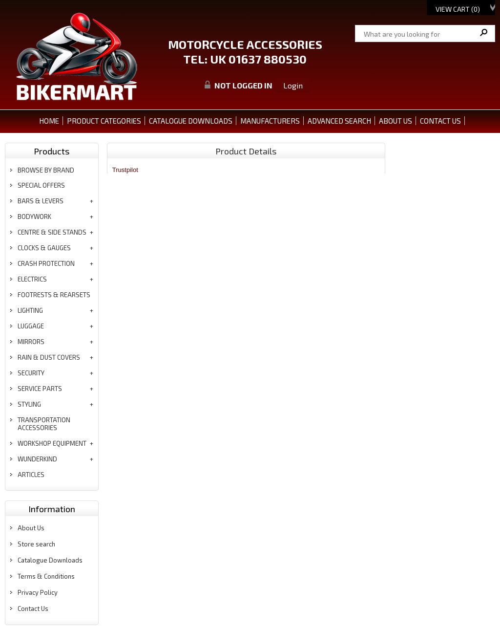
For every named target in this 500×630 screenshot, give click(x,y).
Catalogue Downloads (50, 560)
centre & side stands (52, 232)
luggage (31, 326)
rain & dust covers (49, 357)
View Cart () (458, 9)
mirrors (31, 342)
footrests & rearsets (54, 295)
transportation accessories (44, 424)
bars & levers (40, 201)
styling (29, 404)
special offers (41, 185)
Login (293, 85)
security (31, 373)
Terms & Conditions (46, 576)
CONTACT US (440, 120)
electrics (32, 279)
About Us (31, 528)
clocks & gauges (44, 248)
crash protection (46, 263)
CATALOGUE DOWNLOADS (190, 120)
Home (49, 120)
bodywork (34, 216)
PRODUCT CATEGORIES (104, 120)
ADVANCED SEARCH (339, 120)
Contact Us (33, 608)
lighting (30, 310)
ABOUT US (395, 120)
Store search (36, 544)
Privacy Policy (38, 592)
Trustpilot (125, 170)
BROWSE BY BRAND (46, 170)
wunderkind (37, 459)
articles (31, 474)
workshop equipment (52, 443)
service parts (40, 388)
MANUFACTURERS (270, 120)
